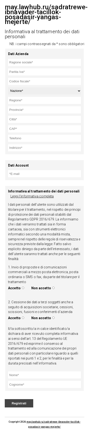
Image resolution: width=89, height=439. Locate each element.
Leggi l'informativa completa (32, 196)
